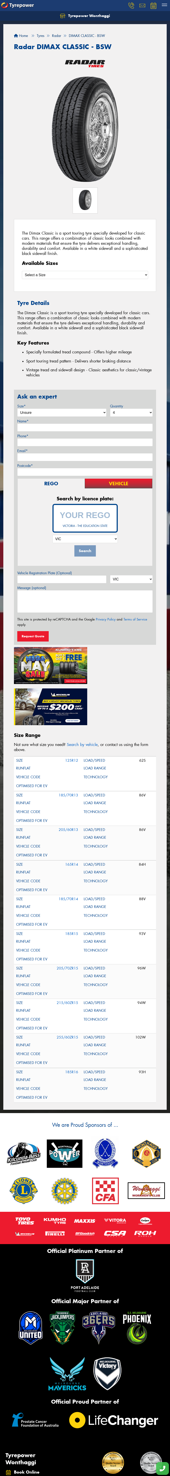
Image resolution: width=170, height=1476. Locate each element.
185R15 (71, 890)
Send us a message (30, 1461)
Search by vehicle (82, 701)
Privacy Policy (106, 619)
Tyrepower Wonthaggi (85, 16)
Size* (21, 406)
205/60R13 (68, 786)
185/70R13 (68, 752)
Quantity (116, 406)
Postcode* (25, 465)
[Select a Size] (85, 275)
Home (21, 35)
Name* (23, 421)
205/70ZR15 (67, 925)
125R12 (71, 717)
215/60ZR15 (67, 959)
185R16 (71, 1029)
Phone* (22, 436)
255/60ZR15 (67, 994)
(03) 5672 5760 (28, 1452)
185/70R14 (68, 856)
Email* (22, 451)
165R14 (71, 821)
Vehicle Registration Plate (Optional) (44, 573)
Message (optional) (31, 588)
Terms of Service (135, 619)
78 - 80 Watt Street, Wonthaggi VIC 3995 (33, 1441)
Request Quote (33, 636)
